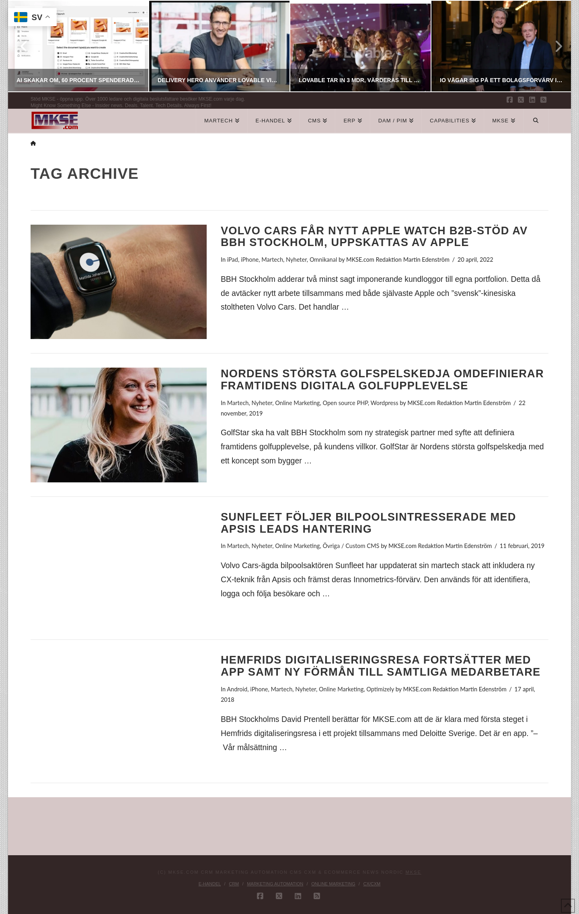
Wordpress (384, 402)
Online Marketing (297, 402)
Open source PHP (345, 402)
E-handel (210, 883)
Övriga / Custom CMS (350, 545)
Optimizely (380, 689)
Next (554, 46)
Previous (25, 46)
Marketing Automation (275, 883)
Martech (272, 259)
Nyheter (296, 259)
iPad (232, 259)
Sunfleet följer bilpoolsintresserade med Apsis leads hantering (368, 523)
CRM (234, 883)
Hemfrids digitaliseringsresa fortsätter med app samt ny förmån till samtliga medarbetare (380, 665)
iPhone (250, 259)
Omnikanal (323, 259)
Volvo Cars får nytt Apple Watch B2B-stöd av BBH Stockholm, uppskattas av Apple (374, 236)
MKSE (413, 872)
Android (237, 689)
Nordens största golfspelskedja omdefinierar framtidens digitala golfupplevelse (382, 379)
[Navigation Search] (536, 121)
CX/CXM (371, 883)
